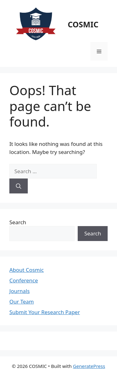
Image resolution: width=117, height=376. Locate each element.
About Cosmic (26, 269)
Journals (19, 291)
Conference (23, 280)
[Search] (18, 186)
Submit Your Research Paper (44, 312)
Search (17, 222)
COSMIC (83, 24)
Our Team (21, 301)
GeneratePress (89, 366)
